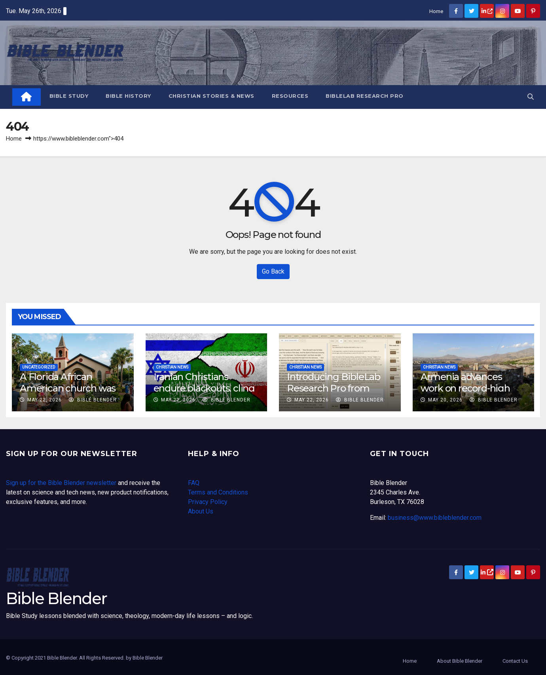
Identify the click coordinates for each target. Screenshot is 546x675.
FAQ (193, 483)
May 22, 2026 (44, 400)
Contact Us (515, 661)
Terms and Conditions (218, 492)
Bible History (128, 96)
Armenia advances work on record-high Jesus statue (465, 388)
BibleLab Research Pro (365, 96)
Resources (290, 96)
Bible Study (69, 96)
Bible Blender (93, 400)
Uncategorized (38, 367)
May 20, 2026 (445, 400)
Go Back (273, 271)
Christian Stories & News (211, 96)
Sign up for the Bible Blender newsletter (61, 483)
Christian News (172, 367)
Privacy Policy (208, 502)
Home (436, 11)
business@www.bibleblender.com (435, 517)
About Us (200, 511)
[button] (530, 97)
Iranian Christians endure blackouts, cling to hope (204, 388)
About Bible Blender (459, 661)
